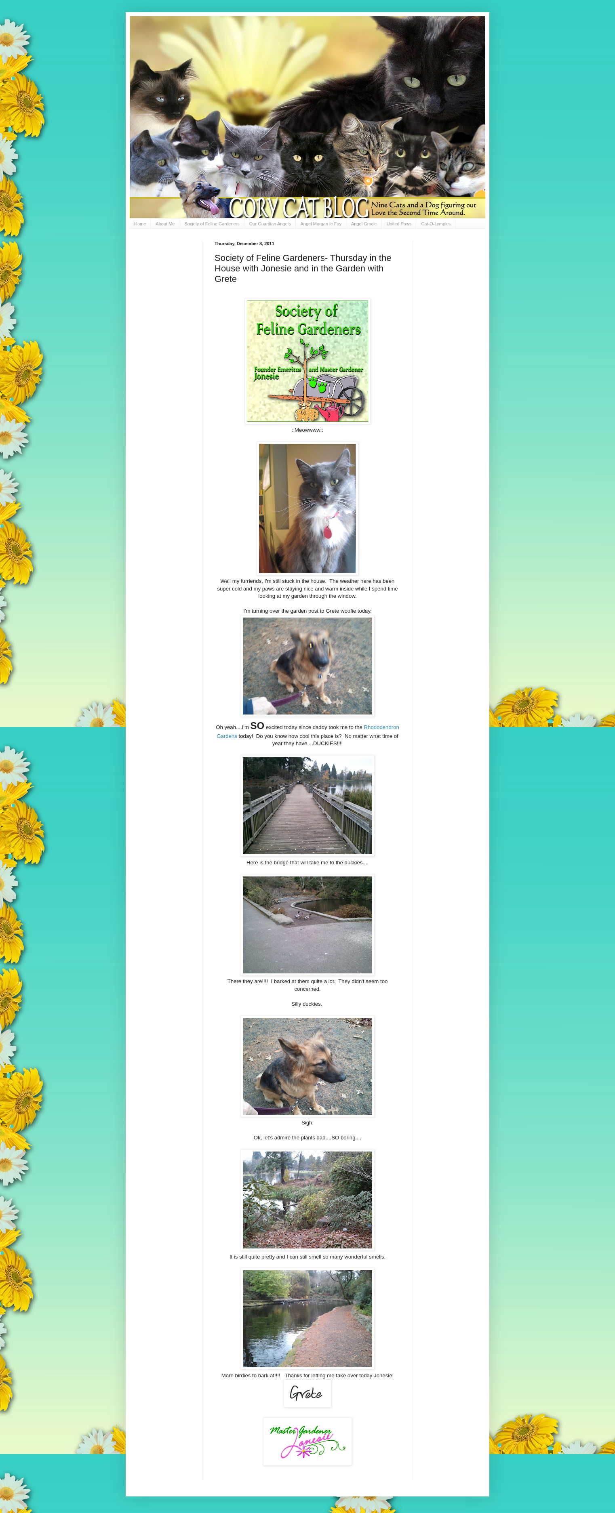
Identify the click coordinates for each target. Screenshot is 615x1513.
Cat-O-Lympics (436, 223)
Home (140, 223)
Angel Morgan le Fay (321, 223)
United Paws (399, 223)
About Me (165, 223)
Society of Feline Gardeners (211, 223)
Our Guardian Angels (270, 223)
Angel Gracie (364, 223)
